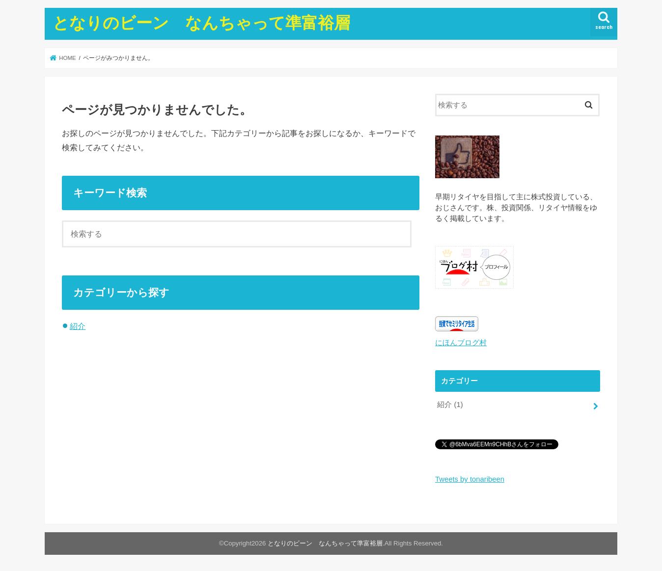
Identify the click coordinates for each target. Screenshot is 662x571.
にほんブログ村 (461, 343)
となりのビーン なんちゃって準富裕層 (201, 22)
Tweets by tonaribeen (469, 479)
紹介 (77, 326)
